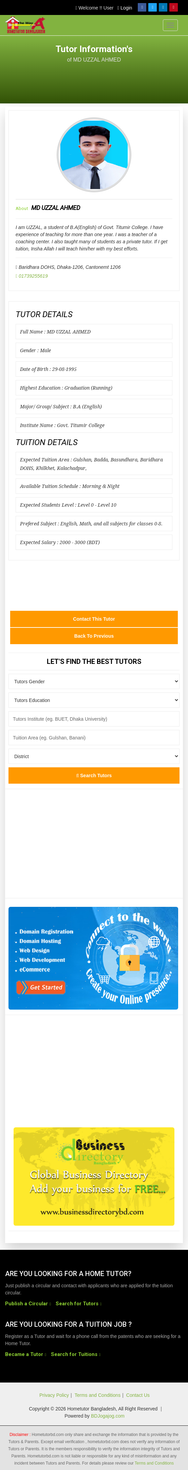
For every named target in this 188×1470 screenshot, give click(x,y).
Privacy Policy (54, 1395)
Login (124, 8)
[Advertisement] (128, 79)
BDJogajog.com (108, 1416)
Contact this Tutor (94, 619)
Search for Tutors (77, 1304)
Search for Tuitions (74, 1354)
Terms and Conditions (97, 1395)
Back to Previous (94, 636)
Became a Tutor (24, 1354)
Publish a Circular (26, 1304)
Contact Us (138, 1395)
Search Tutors (94, 775)
